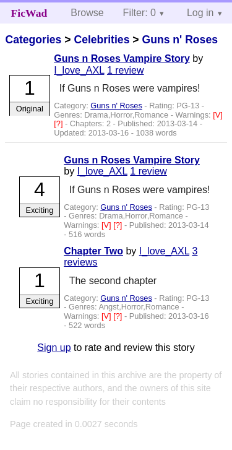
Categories (33, 39)
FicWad (29, 13)
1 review (125, 70)
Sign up (54, 347)
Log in (200, 12)
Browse (87, 12)
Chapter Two (93, 251)
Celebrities (101, 39)
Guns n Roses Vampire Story (122, 58)
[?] (59, 123)
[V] (218, 114)
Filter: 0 (139, 12)
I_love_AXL (79, 70)
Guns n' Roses (179, 39)
